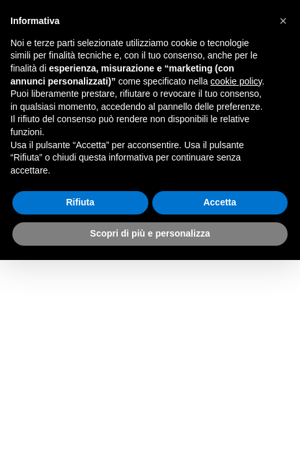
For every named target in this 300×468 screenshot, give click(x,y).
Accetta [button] (219, 202)
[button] (283, 20)
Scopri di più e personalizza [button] (150, 233)
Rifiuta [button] (80, 202)
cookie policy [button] (236, 81)
